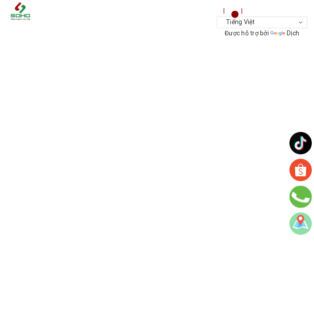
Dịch (284, 33)
